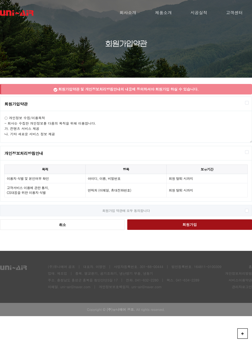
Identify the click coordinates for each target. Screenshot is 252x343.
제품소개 (163, 12)
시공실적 (198, 12)
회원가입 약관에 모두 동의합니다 (126, 210)
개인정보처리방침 (238, 273)
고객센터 (234, 12)
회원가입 (189, 224)
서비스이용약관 (240, 280)
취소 (62, 224)
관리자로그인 (242, 286)
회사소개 (127, 12)
